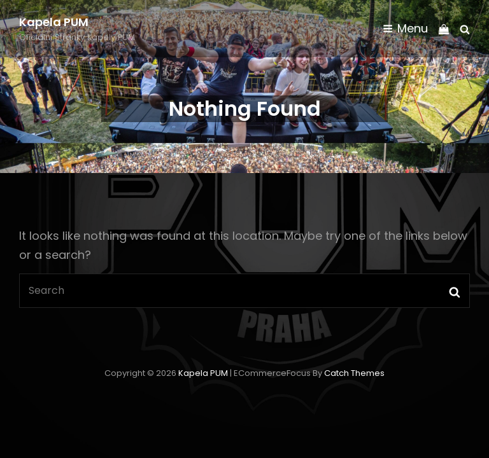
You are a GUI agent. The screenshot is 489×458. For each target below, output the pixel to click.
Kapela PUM (54, 22)
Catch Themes (354, 373)
